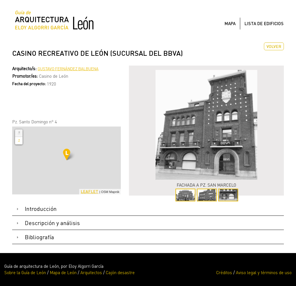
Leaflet (89, 191)
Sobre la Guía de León (25, 272)
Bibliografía (39, 237)
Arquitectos (91, 272)
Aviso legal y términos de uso (264, 272)
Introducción (41, 208)
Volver (274, 46)
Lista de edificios (264, 23)
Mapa (230, 23)
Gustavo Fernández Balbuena (68, 68)
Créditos (224, 272)
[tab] (148, 209)
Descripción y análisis (52, 222)
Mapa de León (63, 272)
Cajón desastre (120, 272)
